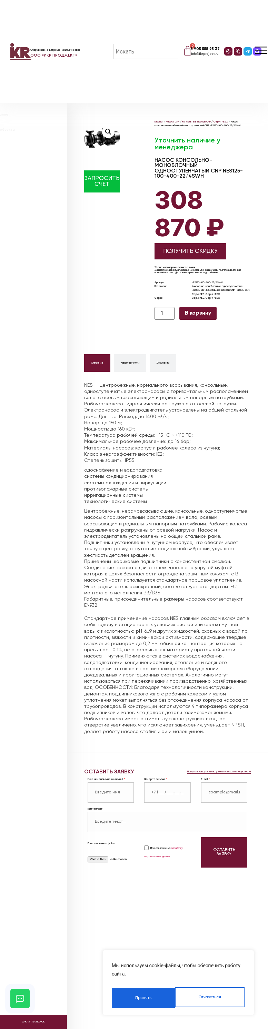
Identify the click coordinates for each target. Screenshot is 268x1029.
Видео (23, 145)
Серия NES (198, 294)
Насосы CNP (172, 121)
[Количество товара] (165, 313)
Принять (213, 998)
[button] (108, 132)
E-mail (204, 779)
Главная (159, 121)
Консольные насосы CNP (196, 121)
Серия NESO (221, 121)
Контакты (25, 160)
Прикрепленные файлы (101, 842)
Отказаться (145, 998)
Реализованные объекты (39, 129)
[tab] (97, 363)
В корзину (198, 313)
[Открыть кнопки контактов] (20, 998)
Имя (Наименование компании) (105, 779)
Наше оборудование (36, 114)
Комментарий (95, 809)
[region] (178, 984)
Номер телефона (155, 779)
